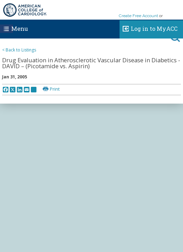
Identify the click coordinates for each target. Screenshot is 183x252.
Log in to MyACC (148, 27)
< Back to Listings (19, 50)
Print (55, 89)
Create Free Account (138, 15)
